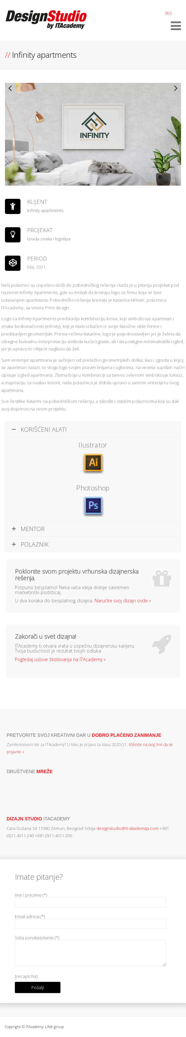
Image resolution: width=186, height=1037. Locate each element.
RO (169, 13)
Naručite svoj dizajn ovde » (122, 600)
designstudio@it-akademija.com (127, 828)
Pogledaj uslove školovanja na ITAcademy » (60, 659)
